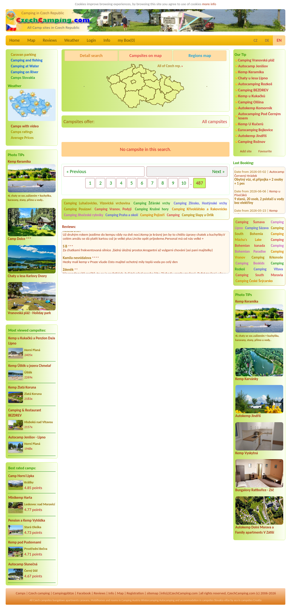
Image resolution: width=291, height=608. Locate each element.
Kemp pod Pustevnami (24, 542)
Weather (71, 40)
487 (199, 183)
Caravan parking (23, 54)
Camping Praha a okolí (122, 215)
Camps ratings (22, 132)
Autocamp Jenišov (253, 66)
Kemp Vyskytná (246, 453)
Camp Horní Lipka (21, 476)
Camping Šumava (250, 222)
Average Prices (22, 137)
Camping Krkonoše (267, 257)
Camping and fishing (26, 60)
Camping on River (24, 72)
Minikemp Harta (20, 497)
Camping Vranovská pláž (256, 60)
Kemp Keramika (19, 161)
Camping (173, 215)
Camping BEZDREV (253, 90)
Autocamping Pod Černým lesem (259, 115)
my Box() (126, 40)
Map (31, 40)
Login (91, 40)
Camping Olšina (251, 102)
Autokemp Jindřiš (252, 135)
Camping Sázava (257, 228)
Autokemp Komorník (255, 107)
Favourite (265, 151)
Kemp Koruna (198, 67)
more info (209, 4)
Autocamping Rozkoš (255, 83)
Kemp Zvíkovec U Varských (256, 208)
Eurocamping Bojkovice (255, 130)
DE (267, 40)
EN (279, 40)
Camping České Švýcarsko (254, 281)
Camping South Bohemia (259, 231)
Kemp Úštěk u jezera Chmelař (29, 366)
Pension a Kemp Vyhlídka (26, 520)
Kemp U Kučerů (250, 124)
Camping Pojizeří (152, 215)
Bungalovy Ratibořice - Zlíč (254, 490)
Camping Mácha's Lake (259, 237)
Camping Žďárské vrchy (152, 203)
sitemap (152, 593)
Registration (135, 593)
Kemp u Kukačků (251, 95)
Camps (20, 593)
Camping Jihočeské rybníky (83, 215)
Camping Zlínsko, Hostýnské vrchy (200, 203)
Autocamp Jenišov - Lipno (26, 437)
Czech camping (39, 593)
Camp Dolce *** (19, 239)
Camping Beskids (250, 263)
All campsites (214, 121)
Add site (246, 151)
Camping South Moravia (259, 275)
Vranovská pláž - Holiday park (29, 313)
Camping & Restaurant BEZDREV (24, 413)
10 (183, 183)
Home (14, 40)
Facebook (84, 593)
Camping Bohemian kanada (259, 243)
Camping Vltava (268, 269)
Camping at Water (25, 66)
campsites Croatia (251, 600)
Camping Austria (131, 600)
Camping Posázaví (77, 209)
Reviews (50, 40)
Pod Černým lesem (79, 67)
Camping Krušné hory (152, 209)
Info (106, 40)
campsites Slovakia (213, 600)
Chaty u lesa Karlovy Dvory (27, 276)
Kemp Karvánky (246, 379)
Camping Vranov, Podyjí (113, 209)
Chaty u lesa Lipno (253, 78)
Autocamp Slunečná (22, 564)
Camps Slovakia (23, 77)
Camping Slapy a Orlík (198, 215)
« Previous (76, 171)
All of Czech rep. (169, 66)
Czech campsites (42, 600)
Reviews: (69, 226)
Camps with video (25, 126)
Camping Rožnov (251, 141)
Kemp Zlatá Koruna (22, 387)
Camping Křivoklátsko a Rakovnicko (199, 209)
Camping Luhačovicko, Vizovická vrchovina (97, 203)
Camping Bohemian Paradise (259, 248)
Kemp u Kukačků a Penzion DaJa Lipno (31, 341)
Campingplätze (63, 593)
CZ (255, 40)
